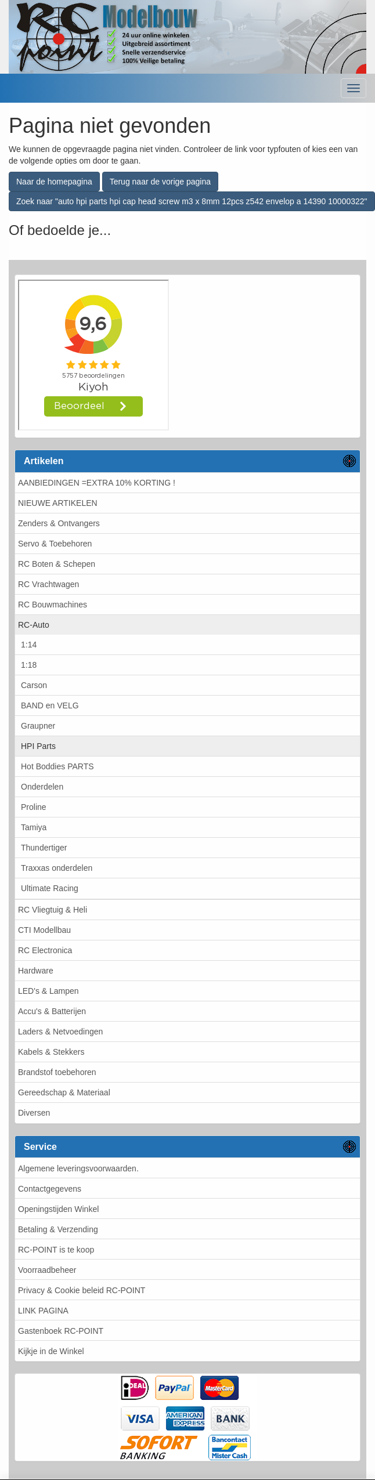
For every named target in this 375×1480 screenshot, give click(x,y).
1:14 (29, 644)
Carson (34, 685)
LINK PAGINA (43, 1310)
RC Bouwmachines (52, 604)
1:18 (29, 665)
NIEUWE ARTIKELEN (58, 503)
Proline (33, 807)
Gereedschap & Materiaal (64, 1092)
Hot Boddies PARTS (57, 766)
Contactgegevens (49, 1188)
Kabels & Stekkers (51, 1051)
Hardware (35, 970)
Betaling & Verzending (58, 1229)
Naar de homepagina (54, 181)
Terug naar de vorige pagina (160, 181)
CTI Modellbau (44, 930)
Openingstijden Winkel (58, 1209)
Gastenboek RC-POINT (60, 1331)
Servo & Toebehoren (55, 543)
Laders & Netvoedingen (60, 1031)
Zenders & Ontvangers (59, 523)
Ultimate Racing (49, 888)
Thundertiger (44, 847)
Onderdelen (42, 786)
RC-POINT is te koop (56, 1249)
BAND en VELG (50, 705)
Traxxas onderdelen (56, 868)
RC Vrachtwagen (48, 584)
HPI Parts (38, 746)
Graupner (38, 725)
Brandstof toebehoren (57, 1072)
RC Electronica (45, 950)
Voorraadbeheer (47, 1270)
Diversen (34, 1112)
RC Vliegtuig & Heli (52, 909)
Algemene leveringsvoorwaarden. (78, 1168)
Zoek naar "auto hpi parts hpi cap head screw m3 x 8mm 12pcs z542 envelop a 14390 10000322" (191, 201)
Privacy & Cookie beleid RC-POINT (81, 1290)
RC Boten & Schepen (56, 564)
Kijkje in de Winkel (51, 1351)
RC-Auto (33, 624)
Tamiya (33, 827)
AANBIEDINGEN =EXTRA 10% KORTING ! (96, 482)
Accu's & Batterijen (52, 1011)
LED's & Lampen (48, 991)
